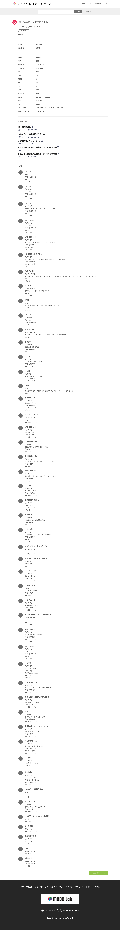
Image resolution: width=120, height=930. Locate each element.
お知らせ (53, 887)
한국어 (106, 4)
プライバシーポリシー (84, 887)
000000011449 (32, 130)
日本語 (83, 4)
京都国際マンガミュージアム (29, 140)
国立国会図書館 (24, 127)
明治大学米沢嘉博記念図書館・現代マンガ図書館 (37, 147)
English (90, 4)
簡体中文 (98, 4)
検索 (79, 12)
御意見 (97, 887)
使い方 (61, 887)
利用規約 (69, 887)
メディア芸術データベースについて (34, 887)
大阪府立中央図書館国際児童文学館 (32, 134)
